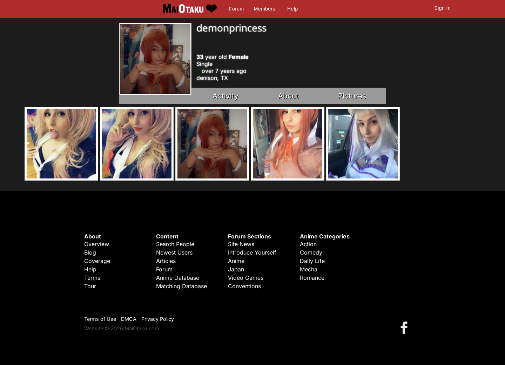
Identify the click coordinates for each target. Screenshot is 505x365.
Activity (225, 96)
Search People (175, 244)
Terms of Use (100, 319)
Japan (236, 269)
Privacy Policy (157, 319)
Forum (236, 9)
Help (292, 9)
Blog (90, 252)
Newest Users (174, 252)
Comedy (311, 252)
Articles (166, 260)
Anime (236, 260)
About (288, 96)
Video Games (245, 277)
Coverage (97, 260)
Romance (312, 277)
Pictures (352, 96)
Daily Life (312, 260)
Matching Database (181, 286)
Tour (90, 286)
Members (264, 9)
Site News (241, 244)
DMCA (128, 319)
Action (308, 244)
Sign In (443, 8)
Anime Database (177, 277)
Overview (96, 244)
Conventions (244, 286)
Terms (92, 277)
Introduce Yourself (252, 252)
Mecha (308, 269)
